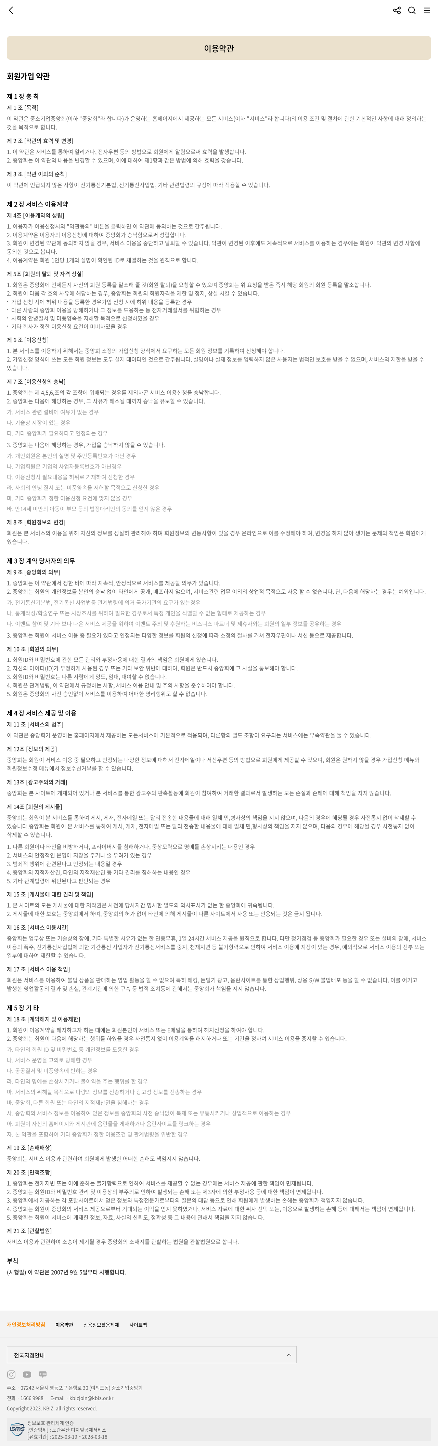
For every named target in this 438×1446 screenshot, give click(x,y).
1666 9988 (32, 1397)
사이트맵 (138, 1324)
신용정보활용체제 (101, 1324)
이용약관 (64, 1324)
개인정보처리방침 (26, 1324)
